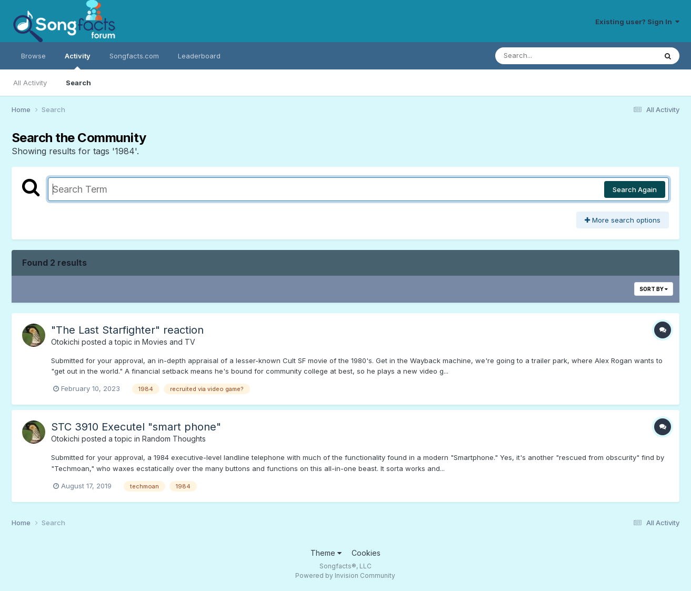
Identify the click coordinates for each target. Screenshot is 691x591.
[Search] (547, 55)
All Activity (30, 82)
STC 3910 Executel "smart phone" (136, 426)
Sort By (653, 289)
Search (78, 82)
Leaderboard (199, 56)
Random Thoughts (174, 438)
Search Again (635, 189)
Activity (78, 60)
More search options (622, 220)
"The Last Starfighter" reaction (127, 330)
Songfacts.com (134, 56)
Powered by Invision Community (345, 575)
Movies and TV (168, 341)
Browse (33, 56)
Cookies (366, 552)
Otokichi (65, 341)
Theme (326, 552)
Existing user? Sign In (637, 21)
